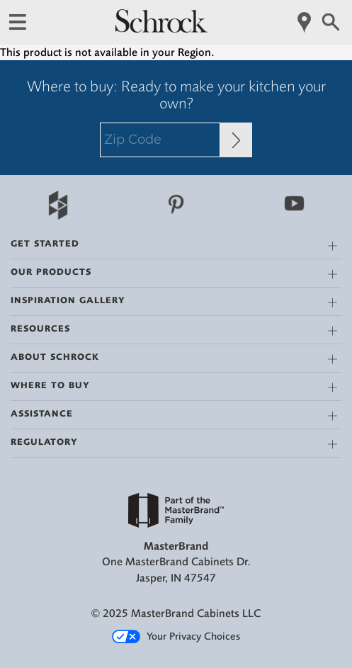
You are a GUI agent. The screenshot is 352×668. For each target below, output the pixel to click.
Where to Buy (50, 385)
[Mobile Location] (305, 22)
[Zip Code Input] (236, 140)
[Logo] (161, 29)
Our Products (51, 271)
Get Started (45, 243)
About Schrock (55, 356)
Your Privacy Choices (176, 636)
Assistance (42, 413)
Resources (40, 328)
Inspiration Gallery (68, 300)
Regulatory (44, 441)
